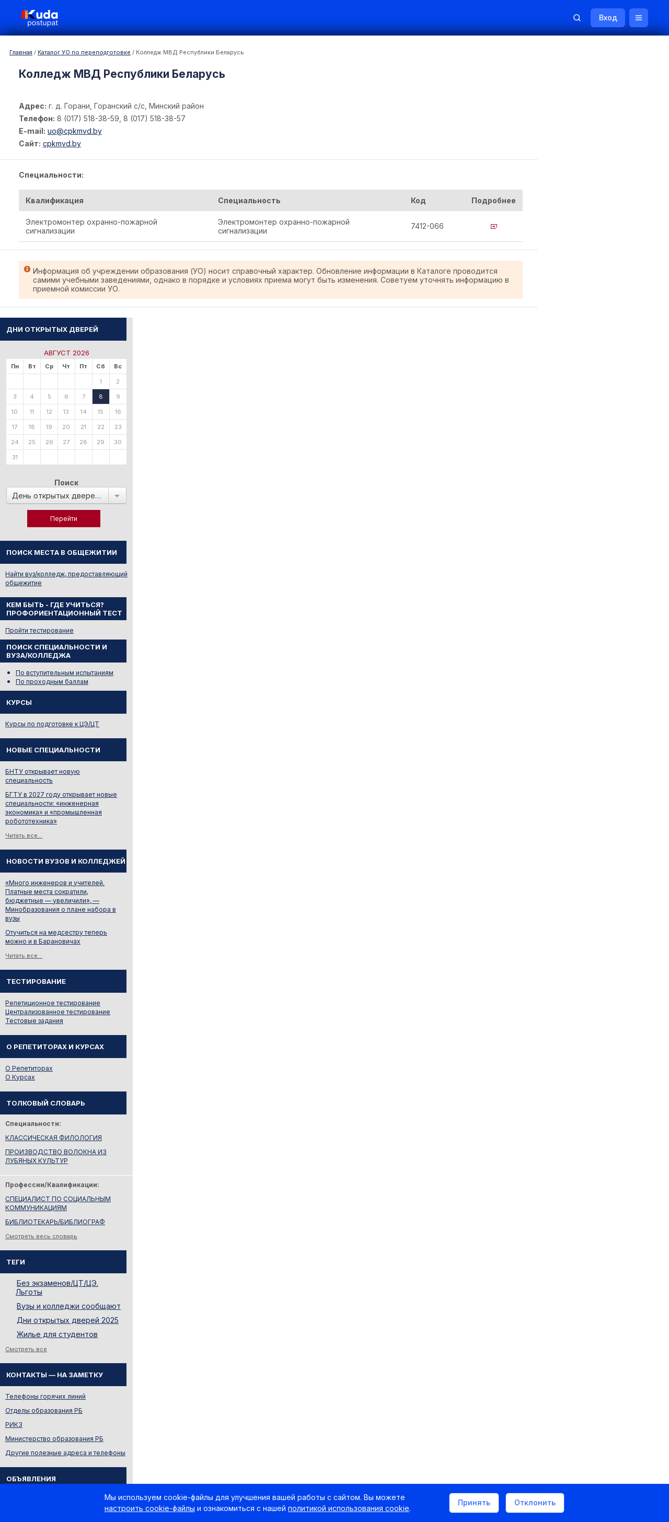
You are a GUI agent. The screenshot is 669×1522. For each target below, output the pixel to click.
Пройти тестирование (575, 361)
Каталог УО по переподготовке (84, 52)
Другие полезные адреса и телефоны (601, 1184)
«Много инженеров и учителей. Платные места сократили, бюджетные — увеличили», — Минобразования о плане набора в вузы (596, 631)
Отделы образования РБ (580, 1141)
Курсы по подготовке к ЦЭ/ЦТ (588, 455)
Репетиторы (560, 1231)
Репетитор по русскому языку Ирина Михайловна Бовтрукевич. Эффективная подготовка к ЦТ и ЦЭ (599, 1325)
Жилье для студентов (593, 1065)
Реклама (448, 1381)
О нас (406, 1381)
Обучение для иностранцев (590, 1381)
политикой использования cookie (348, 1508)
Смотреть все (562, 1080)
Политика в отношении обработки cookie (96, 1468)
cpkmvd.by (62, 143)
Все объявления (567, 1259)
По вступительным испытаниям (601, 404)
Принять (474, 1502)
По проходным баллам (588, 412)
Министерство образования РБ (590, 1170)
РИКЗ (550, 1155)
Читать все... (560, 566)
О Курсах (556, 808)
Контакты (499, 1381)
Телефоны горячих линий (581, 1127)
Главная (20, 52)
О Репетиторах (565, 799)
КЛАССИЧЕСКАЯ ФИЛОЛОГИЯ (589, 869)
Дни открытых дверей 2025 (604, 1051)
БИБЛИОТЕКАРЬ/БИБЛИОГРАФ (591, 953)
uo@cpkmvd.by (75, 130)
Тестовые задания (570, 752)
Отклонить (535, 1502)
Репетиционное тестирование (589, 734)
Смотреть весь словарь (577, 967)
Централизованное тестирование (594, 743)
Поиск (603, 213)
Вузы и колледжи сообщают (605, 1036)
